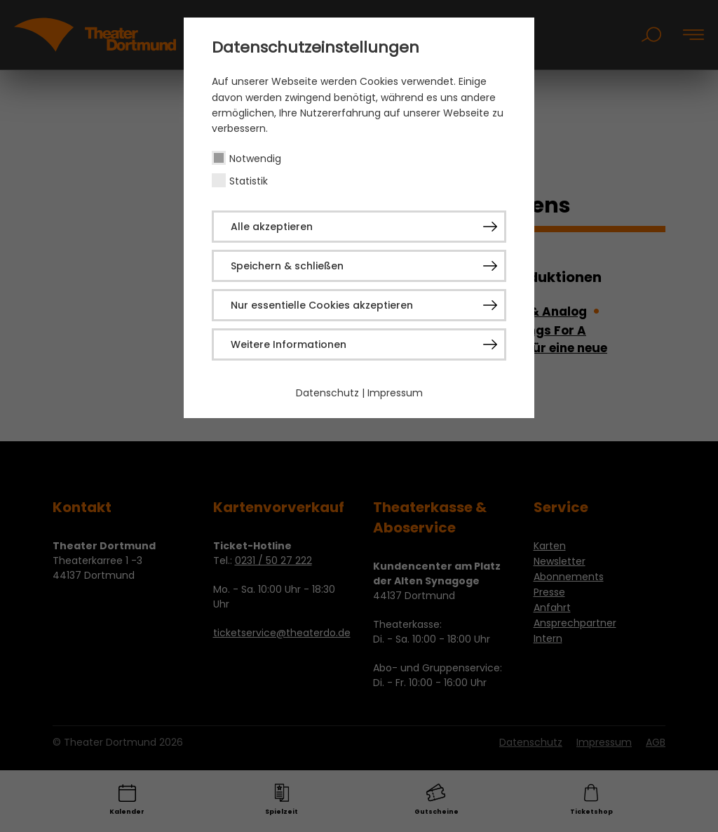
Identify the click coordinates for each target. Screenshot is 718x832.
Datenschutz (327, 393)
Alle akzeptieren (272, 227)
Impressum (395, 393)
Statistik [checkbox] (248, 181)
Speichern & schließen (287, 266)
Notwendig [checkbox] (255, 159)
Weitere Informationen (288, 344)
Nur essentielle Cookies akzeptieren (322, 305)
